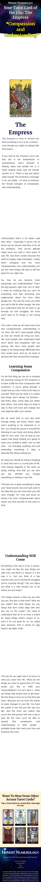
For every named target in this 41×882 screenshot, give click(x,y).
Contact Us (20, 867)
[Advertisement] (20, 56)
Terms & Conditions (20, 861)
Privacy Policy (20, 863)
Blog (20, 865)
